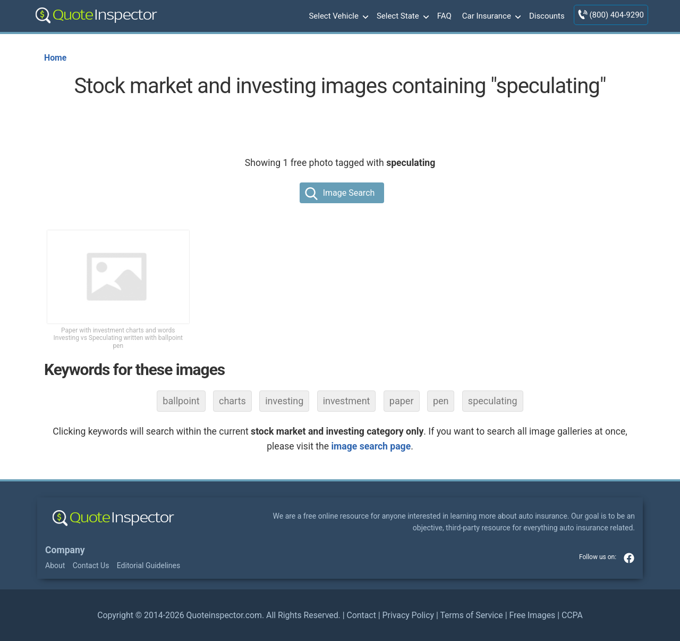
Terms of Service (471, 615)
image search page (371, 446)
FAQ (444, 16)
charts (232, 400)
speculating (492, 400)
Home (55, 58)
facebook (629, 558)
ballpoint (181, 400)
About (55, 565)
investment (346, 400)
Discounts (547, 16)
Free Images (532, 615)
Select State (402, 16)
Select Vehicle (337, 16)
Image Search (349, 193)
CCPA (572, 615)
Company (65, 550)
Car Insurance (490, 16)
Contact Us (91, 565)
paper (401, 400)
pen (441, 400)
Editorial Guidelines (148, 565)
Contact (361, 615)
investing (284, 400)
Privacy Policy (408, 615)
